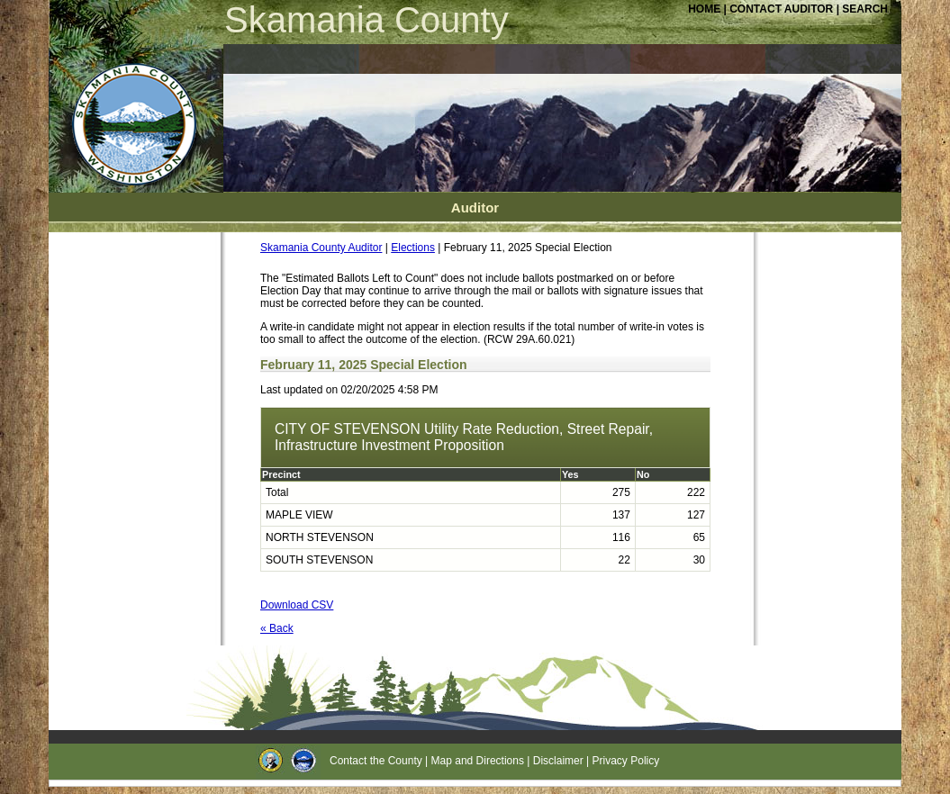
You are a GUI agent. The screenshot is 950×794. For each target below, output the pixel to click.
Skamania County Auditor (321, 247)
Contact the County (376, 760)
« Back (277, 628)
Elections (413, 247)
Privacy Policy (626, 760)
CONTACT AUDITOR (782, 9)
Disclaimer (558, 760)
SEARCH (865, 9)
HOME (704, 9)
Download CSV (296, 605)
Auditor (475, 207)
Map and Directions (477, 760)
